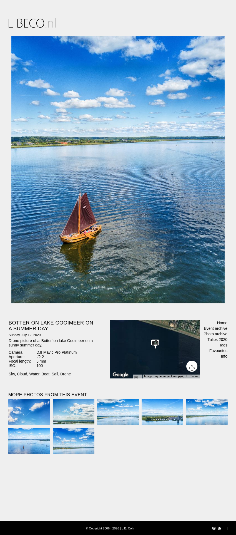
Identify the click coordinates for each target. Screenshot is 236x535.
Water (34, 374)
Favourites (218, 350)
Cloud (22, 374)
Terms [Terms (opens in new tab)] (194, 376)
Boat (45, 374)
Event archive (215, 328)
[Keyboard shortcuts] (137, 378)
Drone (65, 374)
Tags (223, 345)
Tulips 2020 (217, 339)
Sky (12, 374)
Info (224, 356)
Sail (55, 374)
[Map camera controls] (191, 366)
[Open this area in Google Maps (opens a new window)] (120, 374)
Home (222, 323)
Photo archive (215, 334)
